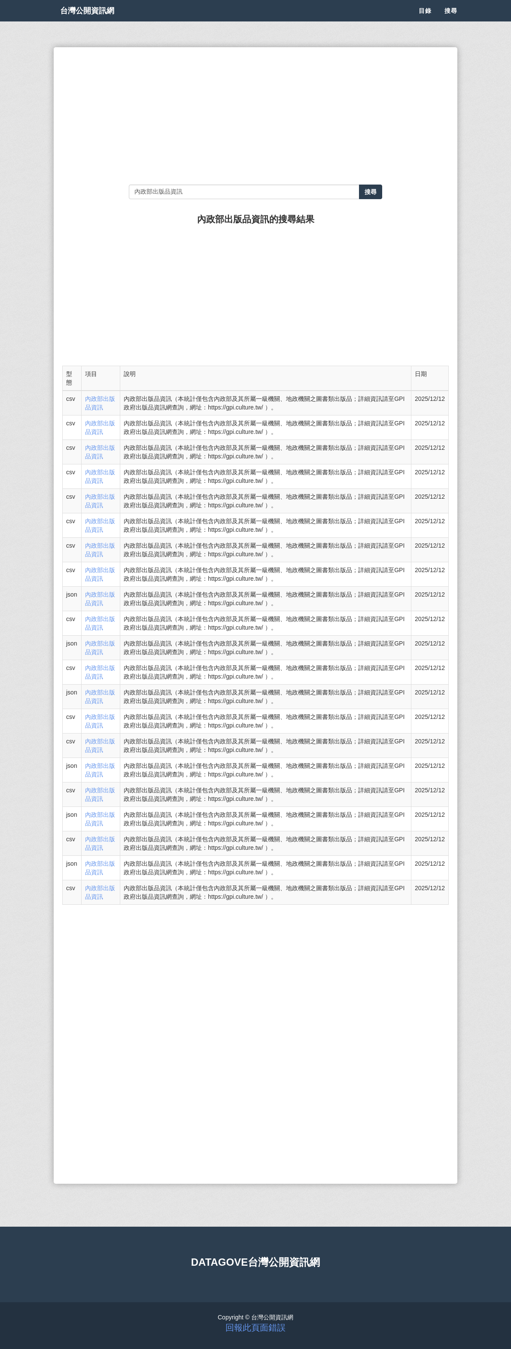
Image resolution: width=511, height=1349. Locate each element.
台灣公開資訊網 (96, 21)
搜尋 (450, 21)
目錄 (425, 21)
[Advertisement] (255, 116)
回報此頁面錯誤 (255, 1327)
